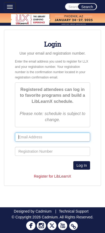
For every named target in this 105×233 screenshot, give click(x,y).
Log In (81, 165)
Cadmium (43, 211)
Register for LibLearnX (52, 176)
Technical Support (73, 211)
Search (87, 7)
